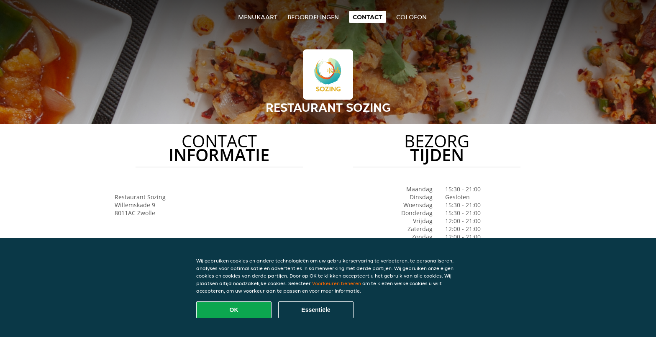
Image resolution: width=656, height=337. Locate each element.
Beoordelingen (313, 17)
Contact (367, 17)
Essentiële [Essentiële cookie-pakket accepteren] (315, 309)
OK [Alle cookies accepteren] (234, 309)
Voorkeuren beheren (336, 283)
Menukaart (257, 17)
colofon (411, 17)
